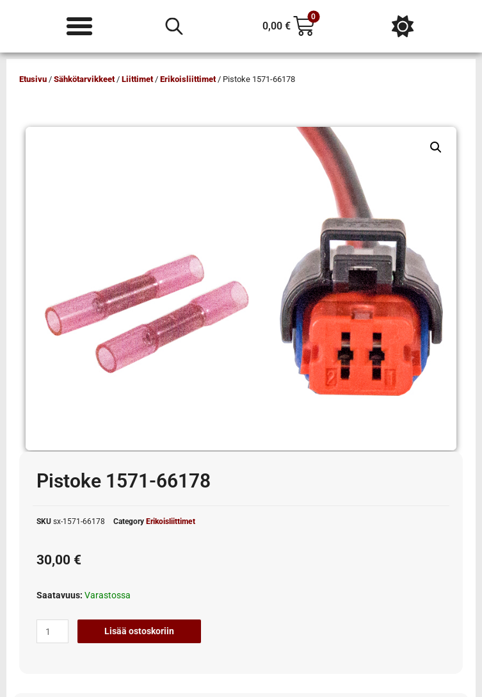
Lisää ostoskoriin (139, 631)
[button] (435, 147)
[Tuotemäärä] (52, 631)
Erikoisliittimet (188, 79)
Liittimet (137, 79)
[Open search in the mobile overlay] (174, 26)
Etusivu (33, 79)
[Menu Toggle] (79, 26)
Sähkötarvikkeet (84, 79)
